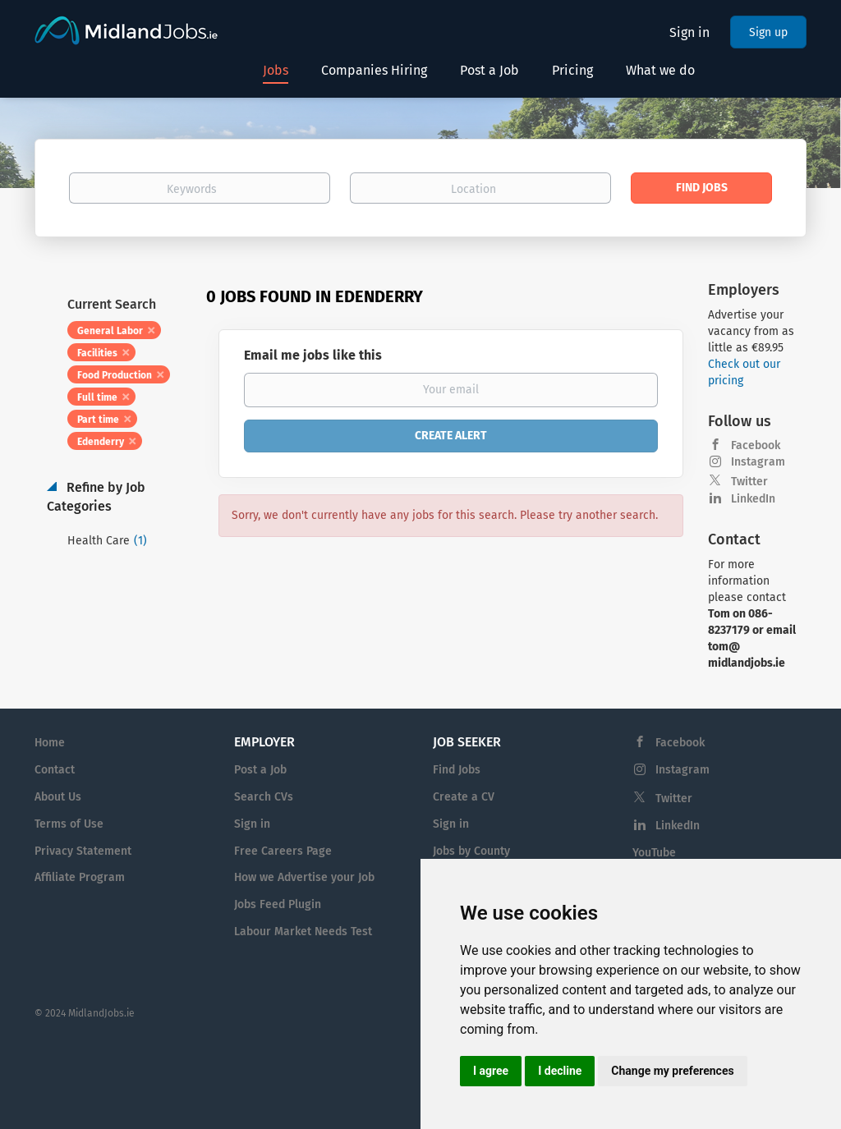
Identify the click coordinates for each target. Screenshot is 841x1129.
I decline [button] (559, 1070)
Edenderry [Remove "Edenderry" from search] (100, 441)
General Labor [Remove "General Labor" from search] (110, 331)
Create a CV (463, 797)
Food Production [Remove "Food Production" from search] (114, 375)
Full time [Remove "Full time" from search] (97, 397)
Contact (54, 770)
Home (49, 743)
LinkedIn (753, 499)
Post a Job (260, 770)
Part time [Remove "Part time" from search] (98, 419)
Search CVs (263, 797)
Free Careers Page (283, 851)
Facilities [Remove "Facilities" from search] (97, 353)
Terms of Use (68, 824)
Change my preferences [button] (672, 1070)
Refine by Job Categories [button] (96, 497)
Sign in (689, 32)
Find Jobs (702, 188)
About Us (57, 797)
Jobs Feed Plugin (277, 904)
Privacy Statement (82, 851)
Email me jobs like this (313, 355)
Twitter (749, 482)
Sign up (768, 32)
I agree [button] (490, 1070)
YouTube (654, 853)
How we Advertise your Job (304, 877)
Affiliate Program (79, 877)
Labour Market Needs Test (303, 932)
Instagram (758, 462)
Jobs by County (471, 851)
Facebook (755, 445)
